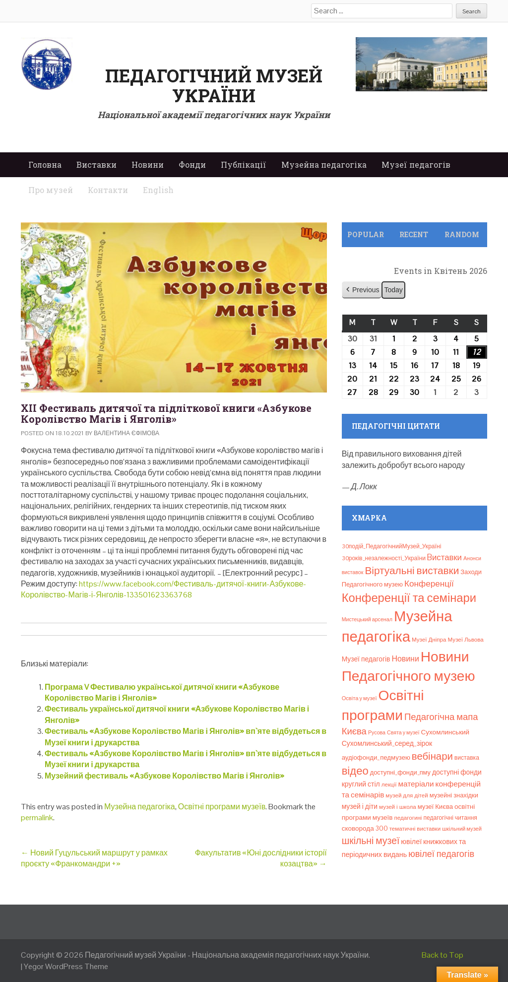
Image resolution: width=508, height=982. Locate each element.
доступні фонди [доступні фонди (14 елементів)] (457, 772)
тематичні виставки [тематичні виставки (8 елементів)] (415, 828)
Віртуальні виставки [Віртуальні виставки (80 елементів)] (412, 570)
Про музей (50, 190)
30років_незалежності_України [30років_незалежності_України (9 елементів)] (384, 558)
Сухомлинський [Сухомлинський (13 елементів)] (445, 732)
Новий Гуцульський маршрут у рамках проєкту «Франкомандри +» (94, 858)
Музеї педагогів (415, 164)
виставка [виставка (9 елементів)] (466, 758)
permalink (37, 817)
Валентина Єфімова (126, 433)
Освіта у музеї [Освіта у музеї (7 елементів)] (359, 698)
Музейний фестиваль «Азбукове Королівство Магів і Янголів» (164, 776)
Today (393, 290)
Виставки (96, 164)
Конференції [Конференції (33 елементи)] (429, 583)
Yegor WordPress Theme (66, 966)
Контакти (108, 190)
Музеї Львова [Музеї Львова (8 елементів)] (466, 639)
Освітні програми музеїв (221, 806)
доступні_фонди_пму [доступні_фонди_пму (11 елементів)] (400, 772)
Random (461, 234)
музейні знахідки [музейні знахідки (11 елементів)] (454, 795)
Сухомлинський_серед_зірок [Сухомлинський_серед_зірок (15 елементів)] (387, 743)
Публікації (243, 164)
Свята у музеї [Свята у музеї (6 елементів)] (403, 732)
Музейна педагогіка (324, 164)
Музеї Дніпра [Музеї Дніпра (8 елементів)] (429, 639)
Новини (147, 164)
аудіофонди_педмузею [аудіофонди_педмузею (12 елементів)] (376, 757)
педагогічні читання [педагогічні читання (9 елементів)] (450, 818)
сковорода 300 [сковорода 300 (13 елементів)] (365, 828)
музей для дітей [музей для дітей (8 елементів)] (406, 795)
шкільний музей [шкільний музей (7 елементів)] (462, 828)
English (158, 190)
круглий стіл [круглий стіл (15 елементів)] (361, 784)
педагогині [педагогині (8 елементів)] (408, 817)
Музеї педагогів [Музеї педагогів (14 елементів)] (366, 659)
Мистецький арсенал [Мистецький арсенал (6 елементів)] (367, 619)
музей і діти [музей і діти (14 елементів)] (360, 806)
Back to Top (442, 955)
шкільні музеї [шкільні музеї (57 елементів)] (371, 841)
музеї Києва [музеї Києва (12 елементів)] (435, 806)
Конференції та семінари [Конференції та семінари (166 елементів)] (409, 597)
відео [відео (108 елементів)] (355, 771)
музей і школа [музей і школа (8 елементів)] (397, 806)
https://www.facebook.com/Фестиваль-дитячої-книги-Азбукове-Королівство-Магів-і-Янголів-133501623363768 (163, 589)
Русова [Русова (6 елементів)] (376, 732)
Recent (413, 234)
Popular (365, 234)
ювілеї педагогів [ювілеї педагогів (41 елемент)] (441, 853)
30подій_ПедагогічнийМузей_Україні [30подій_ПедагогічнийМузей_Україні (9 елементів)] (392, 546)
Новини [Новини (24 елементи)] (405, 659)
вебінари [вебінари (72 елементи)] (432, 756)
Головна (45, 164)
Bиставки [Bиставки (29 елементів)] (444, 557)
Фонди (192, 164)
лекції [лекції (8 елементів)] (389, 784)
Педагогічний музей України (213, 85)
